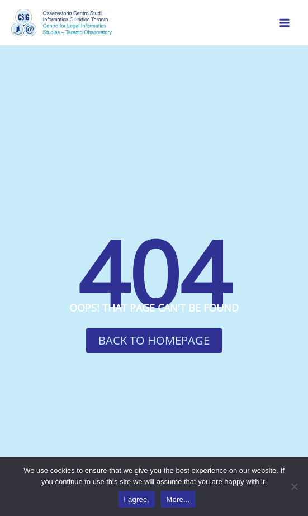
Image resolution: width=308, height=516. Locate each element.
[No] (294, 486)
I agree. (136, 499)
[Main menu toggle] (284, 23)
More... (177, 499)
